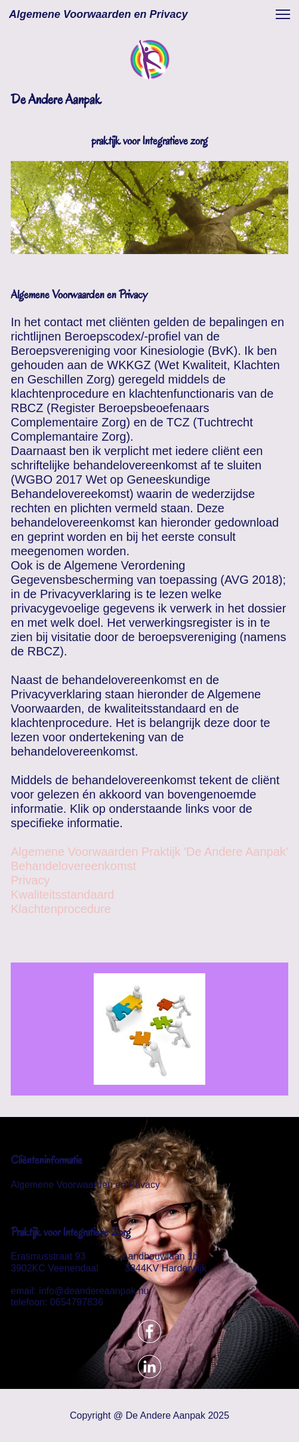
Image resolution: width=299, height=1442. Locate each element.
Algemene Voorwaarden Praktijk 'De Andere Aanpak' (149, 851)
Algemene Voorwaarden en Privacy (85, 1185)
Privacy (30, 880)
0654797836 (76, 1302)
